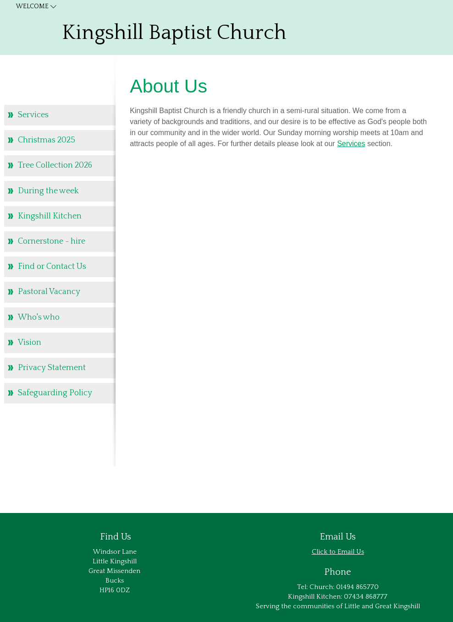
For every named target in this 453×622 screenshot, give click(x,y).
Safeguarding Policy (55, 393)
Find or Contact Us (52, 266)
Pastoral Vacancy (49, 291)
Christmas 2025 (46, 140)
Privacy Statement (52, 367)
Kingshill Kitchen (50, 216)
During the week (48, 191)
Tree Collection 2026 (55, 165)
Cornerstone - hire (51, 241)
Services (351, 143)
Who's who (39, 317)
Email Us (350, 552)
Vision (29, 342)
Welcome (32, 6)
